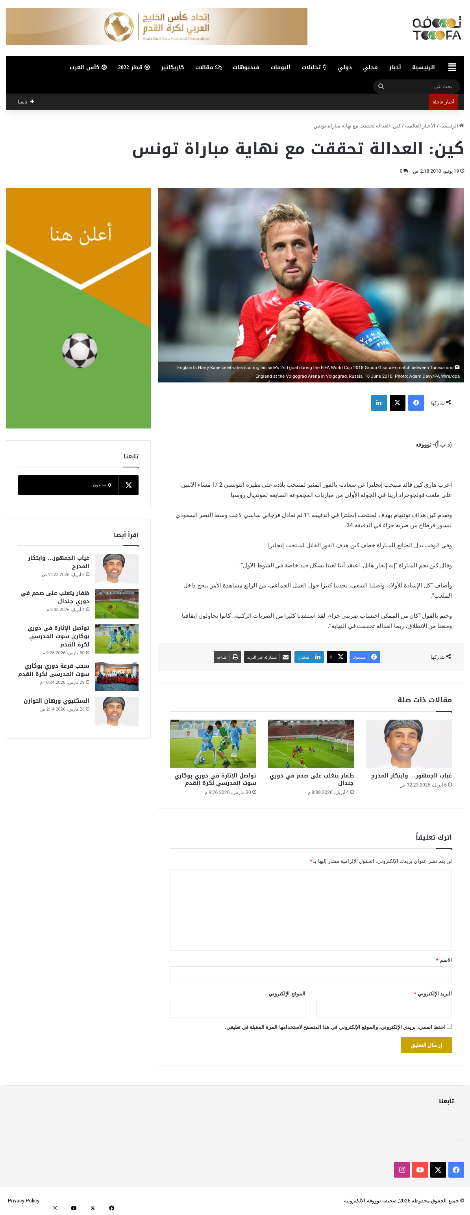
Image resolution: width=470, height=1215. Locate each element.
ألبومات (280, 67)
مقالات (208, 67)
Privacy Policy (23, 1201)
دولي (345, 67)
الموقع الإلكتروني (286, 994)
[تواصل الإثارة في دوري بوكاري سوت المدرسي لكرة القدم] (213, 744)
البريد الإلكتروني (433, 994)
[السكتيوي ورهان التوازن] (117, 711)
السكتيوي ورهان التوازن (56, 701)
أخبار (395, 67)
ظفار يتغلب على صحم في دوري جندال (312, 779)
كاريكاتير (172, 67)
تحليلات (314, 67)
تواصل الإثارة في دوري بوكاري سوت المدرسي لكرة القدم (215, 779)
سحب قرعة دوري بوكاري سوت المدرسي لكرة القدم (53, 670)
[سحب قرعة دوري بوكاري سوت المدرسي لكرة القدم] (117, 676)
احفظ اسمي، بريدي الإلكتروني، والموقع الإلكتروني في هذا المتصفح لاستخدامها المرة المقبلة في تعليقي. (335, 1027)
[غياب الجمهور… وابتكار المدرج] (409, 744)
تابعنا (446, 1101)
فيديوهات (246, 67)
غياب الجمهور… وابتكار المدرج (411, 775)
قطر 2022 (134, 67)
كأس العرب (88, 67)
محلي (370, 67)
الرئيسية (423, 67)
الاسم (444, 960)
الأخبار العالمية (420, 126)
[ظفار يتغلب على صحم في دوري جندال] (311, 744)
